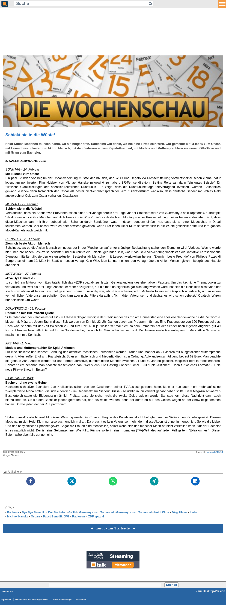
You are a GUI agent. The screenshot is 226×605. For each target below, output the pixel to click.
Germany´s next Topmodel (134, 512)
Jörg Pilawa (179, 512)
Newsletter (81, 599)
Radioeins (79, 516)
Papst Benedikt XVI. (56, 516)
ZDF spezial (96, 516)
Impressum (6, 599)
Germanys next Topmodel (96, 512)
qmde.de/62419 (215, 452)
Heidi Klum (161, 512)
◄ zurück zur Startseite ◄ (113, 528)
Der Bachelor (57, 512)
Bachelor (13, 512)
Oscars (35, 516)
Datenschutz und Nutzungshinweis (31, 599)
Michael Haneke (17, 516)
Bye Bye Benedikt (34, 512)
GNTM (72, 512)
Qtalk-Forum (7, 591)
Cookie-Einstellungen (62, 599)
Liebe (193, 512)
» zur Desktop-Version (210, 591)
